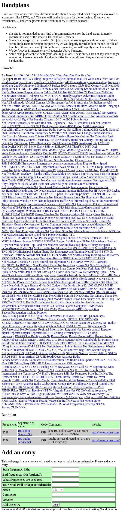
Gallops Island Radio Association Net (83, 177)
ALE (9, 102)
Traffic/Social (42, 380)
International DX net (89, 204)
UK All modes (43, 387)
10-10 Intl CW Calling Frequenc (33, 78)
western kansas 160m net (39, 397)
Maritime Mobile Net (65, 227)
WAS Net (85, 393)
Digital (28, 150)
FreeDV (51, 170)
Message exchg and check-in (61, 238)
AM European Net (57, 102)
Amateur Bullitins (76, 105)
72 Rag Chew (92, 92)
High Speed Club (18, 197)
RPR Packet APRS (47, 343)
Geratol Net (38, 180)
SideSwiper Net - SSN (52, 353)
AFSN (10, 99)
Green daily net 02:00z (63, 183)
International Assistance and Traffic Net (52, 204)
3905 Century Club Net (98, 85)
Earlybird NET (45, 156)
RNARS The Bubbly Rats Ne (32, 336)
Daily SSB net (45, 146)
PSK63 (47, 316)
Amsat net (17, 109)
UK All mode (26, 387)
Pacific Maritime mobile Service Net (72, 302)
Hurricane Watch (17, 200)
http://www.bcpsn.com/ (106, 440)
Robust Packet (59, 336)
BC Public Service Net (25, 432)
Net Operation (57, 261)
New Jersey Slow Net (76, 265)
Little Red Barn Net (48, 221)
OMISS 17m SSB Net (54, 292)
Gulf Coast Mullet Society (54, 187)
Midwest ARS (56, 244)
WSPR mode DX (51, 404)
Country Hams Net (71, 139)
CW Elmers (59, 143)
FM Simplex (38, 170)
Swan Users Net (64, 370)
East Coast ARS (64, 156)
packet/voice (33, 305)
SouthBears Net (38, 360)
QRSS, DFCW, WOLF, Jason (68, 322)
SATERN (35, 349)
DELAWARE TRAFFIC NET (73, 146)
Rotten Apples (73, 339)
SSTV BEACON (60, 366)
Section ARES (15, 353)
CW (10, 143)
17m (65, 75)
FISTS (81, 166)
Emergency (29, 163)
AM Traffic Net (15, 105)
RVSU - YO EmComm (82, 343)
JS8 (72, 210)
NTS (104, 278)
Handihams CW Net (31, 190)
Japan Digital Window (22, 210)
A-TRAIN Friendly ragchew (65, 95)
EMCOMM (15, 163)
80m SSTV (41, 95)
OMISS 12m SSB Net (91, 288)
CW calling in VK (40, 143)
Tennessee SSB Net (62, 373)
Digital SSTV (83, 150)
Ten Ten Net (82, 370)
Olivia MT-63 (18, 288)
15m (71, 75)
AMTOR (29, 109)
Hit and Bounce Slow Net (69, 197)
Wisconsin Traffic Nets (62, 400)
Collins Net (87, 136)
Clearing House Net (68, 136)
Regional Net (73, 329)
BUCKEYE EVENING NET (24, 126)
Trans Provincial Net (63, 380)
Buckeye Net (50, 126)
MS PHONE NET (83, 248)
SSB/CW (18, 366)
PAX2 (53, 309)
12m (77, 75)
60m (40, 75)
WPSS (80, 400)
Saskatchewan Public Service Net (67, 346)
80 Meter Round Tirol (20, 95)
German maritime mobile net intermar (69, 180)
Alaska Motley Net (87, 99)
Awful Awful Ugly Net (19, 119)
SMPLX (102, 353)
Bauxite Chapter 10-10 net (50, 119)
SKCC (93, 353)
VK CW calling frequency (91, 390)
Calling (76, 129)
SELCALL (31, 353)
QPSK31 (7, 322)
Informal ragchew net (86, 200)
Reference (31, 329)
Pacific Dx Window (38, 302)
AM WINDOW (35, 105)
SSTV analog (41, 366)
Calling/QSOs (89, 129)
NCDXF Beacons (17, 261)
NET (31, 261)
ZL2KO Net (18, 407)
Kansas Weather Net (47, 214)
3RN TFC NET (18, 89)
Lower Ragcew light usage (78, 224)
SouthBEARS (19, 360)
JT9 (23, 214)
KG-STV (82, 217)
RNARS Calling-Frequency (59, 332)
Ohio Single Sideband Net (30, 285)
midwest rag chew (76, 244)
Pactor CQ (47, 305)
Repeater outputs (20, 332)
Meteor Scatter (22, 241)
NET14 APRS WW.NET (81, 261)
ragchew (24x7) (55, 326)
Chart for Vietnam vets (20, 136)
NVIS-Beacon (38, 282)
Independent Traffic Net (58, 200)
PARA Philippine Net (30, 309)
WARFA (74, 393)
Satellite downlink (18, 349)
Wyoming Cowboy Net (86, 404)
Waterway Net (15, 397)
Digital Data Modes (44, 150)
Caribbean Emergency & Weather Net (44, 133)
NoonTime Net (19, 278)
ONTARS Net (18, 299)
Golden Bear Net (39, 183)
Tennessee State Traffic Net (91, 373)
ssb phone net (57, 363)
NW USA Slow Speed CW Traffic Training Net (76, 282)
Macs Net (12, 227)
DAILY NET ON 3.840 (22, 146)
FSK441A (87, 173)
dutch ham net (97, 153)
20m (59, 75)
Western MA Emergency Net (72, 397)
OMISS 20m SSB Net (82, 292)
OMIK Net (33, 288)
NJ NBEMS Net (89, 275)
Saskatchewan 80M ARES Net (28, 346)
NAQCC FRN (49, 255)
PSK (13, 316)
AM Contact (37, 102)
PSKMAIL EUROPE (75, 316)
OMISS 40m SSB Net (19, 295)
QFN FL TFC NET (79, 319)
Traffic (66, 376)
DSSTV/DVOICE (69, 153)
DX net (111, 153)
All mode (18, 102)
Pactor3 (59, 305)
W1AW (21, 393)
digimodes (17, 150)
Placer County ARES (71, 309)
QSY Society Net (97, 322)
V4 (51, 390)
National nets (31, 258)
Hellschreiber (85, 190)
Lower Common (51, 224)
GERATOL (24, 180)
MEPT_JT (14, 238)
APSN (56, 112)
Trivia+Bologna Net (79, 383)
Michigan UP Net (79, 241)
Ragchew (39, 326)
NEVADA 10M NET (19, 265)
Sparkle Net (92, 360)
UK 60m (12, 387)
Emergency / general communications (59, 163)
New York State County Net (64, 268)
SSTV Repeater (94, 366)
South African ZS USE (32, 356)
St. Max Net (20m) (26, 370)
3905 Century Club (72, 85)
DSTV (84, 153)
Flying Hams (22, 170)
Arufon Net (60, 116)
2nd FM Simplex (24, 85)
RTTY (63, 343)
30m (52, 75)
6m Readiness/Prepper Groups (25, 92)
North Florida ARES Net (86, 278)
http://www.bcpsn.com (105, 432)
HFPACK (47, 194)
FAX (61, 166)
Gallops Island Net (48, 177)
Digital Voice (100, 150)
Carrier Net (74, 133)
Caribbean (14, 133)
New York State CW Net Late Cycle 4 (34, 271)
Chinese (39, 136)
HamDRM (12, 190)
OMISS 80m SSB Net (67, 295)
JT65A (8, 214)
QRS (35, 322)
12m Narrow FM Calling (49, 82)
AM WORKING (55, 105)
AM (27, 102)
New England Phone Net (48, 265)
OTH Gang (108, 299)
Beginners (59, 122)
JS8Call (79, 210)
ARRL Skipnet (44, 116)
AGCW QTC (23, 99)
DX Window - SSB (23, 156)
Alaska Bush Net (65, 99)
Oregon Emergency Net (85, 299)
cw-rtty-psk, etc (88, 143)
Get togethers (101, 180)
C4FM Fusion (74, 126)
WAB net (62, 393)
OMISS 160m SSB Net (27, 292)
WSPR (11, 404)
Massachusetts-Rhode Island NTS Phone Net (34, 234)
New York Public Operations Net (26, 268)
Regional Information (51, 329)
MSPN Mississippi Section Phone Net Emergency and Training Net (49, 251)
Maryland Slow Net (61, 231)
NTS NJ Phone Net (18, 282)
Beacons (21, 122)
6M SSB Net (76, 92)
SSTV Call (77, 366)
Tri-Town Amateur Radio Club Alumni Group (38, 383)
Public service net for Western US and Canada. (39, 319)
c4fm (62, 126)
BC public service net (24, 440)
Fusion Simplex (26, 177)
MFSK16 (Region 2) (56, 241)
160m (21, 75)
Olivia (71, 285)
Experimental (49, 166)
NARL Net (65, 255)
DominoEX (50, 153)
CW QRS (72, 143)
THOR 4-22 (46, 376)
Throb (58, 376)
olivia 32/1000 (84, 285)
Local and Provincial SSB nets (79, 221)
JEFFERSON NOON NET (53, 210)
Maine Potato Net (28, 227)
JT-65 (88, 210)
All (15, 75)
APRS (12, 112)
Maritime (45, 227)
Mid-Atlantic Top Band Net (30, 244)
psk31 (20, 316)
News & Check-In (67, 275)
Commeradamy (16, 139)
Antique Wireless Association (53, 109)
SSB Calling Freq (18, 363)
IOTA (60, 207)
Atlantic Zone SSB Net (81, 116)
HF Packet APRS (30, 194)
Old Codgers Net (57, 285)
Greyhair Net (30, 187)
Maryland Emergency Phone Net (29, 231)
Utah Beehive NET (36, 390)
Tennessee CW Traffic (36, 373)
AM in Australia (78, 102)
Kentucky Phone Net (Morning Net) (54, 217)
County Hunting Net (96, 139)
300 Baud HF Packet (47, 85)
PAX (47, 309)
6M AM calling (74, 89)
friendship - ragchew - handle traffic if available (35, 173)
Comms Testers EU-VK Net (42, 139)
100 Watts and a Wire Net (97, 78)
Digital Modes (66, 150)
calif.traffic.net (15, 129)
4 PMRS (33, 89)
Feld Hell (70, 166)
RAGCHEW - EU (76, 326)
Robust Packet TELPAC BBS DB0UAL (33, 339)
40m (46, 75)
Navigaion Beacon (51, 258)
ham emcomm (79, 187)
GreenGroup (14, 187)
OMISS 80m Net (43, 295)
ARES (80, 112)
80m (28, 75)
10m (83, 75)
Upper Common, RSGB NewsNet (73, 387)
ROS (61, 339)
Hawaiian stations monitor (60, 190)
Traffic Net (77, 376)
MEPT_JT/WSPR (32, 238)
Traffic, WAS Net (22, 380)
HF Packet (100, 190)
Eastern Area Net (85, 156)
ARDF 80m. (68, 112)
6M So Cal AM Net (55, 92)
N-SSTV (104, 251)
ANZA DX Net (81, 109)
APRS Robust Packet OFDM (34, 112)
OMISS (45, 288)
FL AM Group (94, 166)
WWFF (67, 404)
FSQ (96, 173)
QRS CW (44, 322)
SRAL (103, 360)
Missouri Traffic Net (20, 248)
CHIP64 (50, 136)
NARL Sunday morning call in (91, 255)
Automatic (102, 116)
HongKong (92, 197)
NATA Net (16, 258)
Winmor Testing (37, 400)
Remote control (91, 329)
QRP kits (25, 322)
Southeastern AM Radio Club (66, 360)
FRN (68, 173)
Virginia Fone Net (64, 390)
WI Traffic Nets (100, 397)
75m (34, 75)
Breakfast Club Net (88, 122)
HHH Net (95, 194)
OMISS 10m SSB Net (64, 288)
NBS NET (85, 258)
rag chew (28, 326)
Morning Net (64, 248)
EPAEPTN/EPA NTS (19, 166)
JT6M (16, 214)
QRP (17, 322)
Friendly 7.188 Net (87, 170)
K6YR (30, 214)
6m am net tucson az (96, 89)
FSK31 (76, 173)
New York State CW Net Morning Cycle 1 (83, 271)
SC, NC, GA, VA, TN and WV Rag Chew (66, 349)
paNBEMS (88, 305)
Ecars (24, 160)
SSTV (28, 366)
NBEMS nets (71, 258)
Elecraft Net (36, 160)
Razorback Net (16, 329)
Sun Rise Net (46, 370)
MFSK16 (37, 241)
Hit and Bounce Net (41, 197)
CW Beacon (21, 143)
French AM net (66, 170)
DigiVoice (36, 153)
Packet (21, 305)
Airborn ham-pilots (42, 99)
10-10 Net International (67, 78)
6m (88, 75)
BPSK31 (71, 122)
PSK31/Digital (34, 316)
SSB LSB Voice (39, 363)
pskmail (57, 316)
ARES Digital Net (95, 112)
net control (41, 261)
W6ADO (50, 393)
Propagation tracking (23, 312)
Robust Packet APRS (81, 336)
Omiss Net (87, 295)
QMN (94, 319)
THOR (22, 376)
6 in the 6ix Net (48, 89)
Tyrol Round (99, 383)
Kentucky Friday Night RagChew (80, 214)
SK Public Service (77, 353)
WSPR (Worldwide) (28, 404)
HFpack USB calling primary (71, 194)
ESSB (37, 166)
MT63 (94, 251)
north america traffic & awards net (49, 278)
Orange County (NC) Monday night (49, 299)
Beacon (11, 122)
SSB (110, 360)
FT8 (102, 173)
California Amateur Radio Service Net (48, 129)
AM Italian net (97, 102)
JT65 (95, 210)
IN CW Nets (35, 200)
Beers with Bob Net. (39, 122)
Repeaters (36, 332)
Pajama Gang (73, 305)
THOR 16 (32, 376)
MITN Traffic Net (44, 248)
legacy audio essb (24, 221)
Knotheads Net (98, 217)
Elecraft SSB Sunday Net (59, 160)
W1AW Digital (35, 393)
